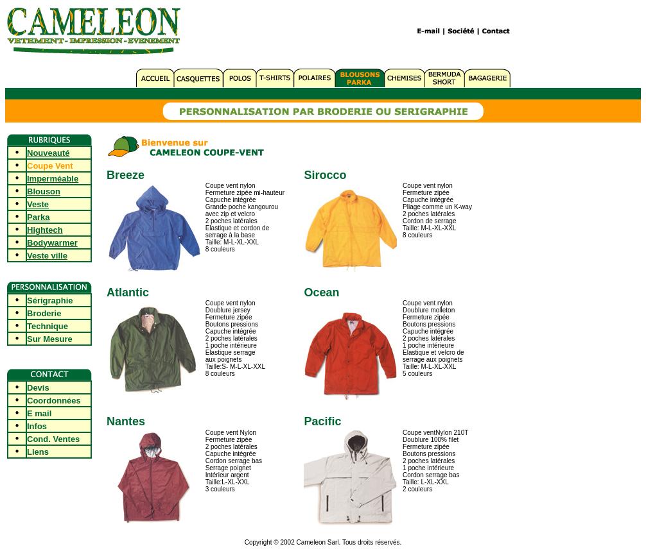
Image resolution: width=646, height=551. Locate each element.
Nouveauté (48, 153)
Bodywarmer (52, 243)
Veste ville (47, 255)
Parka (38, 217)
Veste (38, 204)
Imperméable (52, 178)
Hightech (45, 230)
